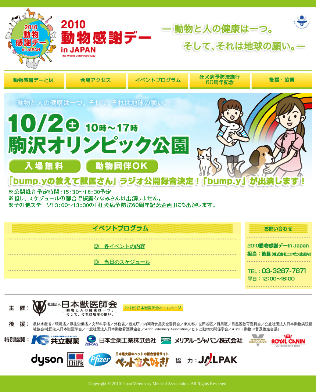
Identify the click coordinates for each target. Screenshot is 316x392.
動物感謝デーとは (34, 81)
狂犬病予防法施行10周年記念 (220, 81)
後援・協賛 (281, 81)
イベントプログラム (158, 81)
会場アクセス (96, 81)
